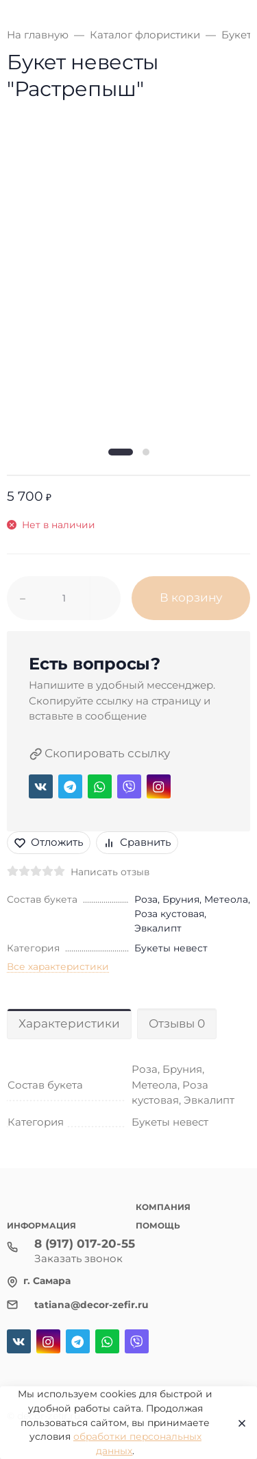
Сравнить (137, 842)
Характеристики (69, 1023)
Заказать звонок (78, 1258)
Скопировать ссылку (99, 754)
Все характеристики (58, 966)
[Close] (238, 1422)
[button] (120, 452)
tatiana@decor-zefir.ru (91, 1304)
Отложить (48, 842)
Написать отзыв (110, 871)
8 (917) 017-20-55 (84, 1243)
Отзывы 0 (177, 1023)
